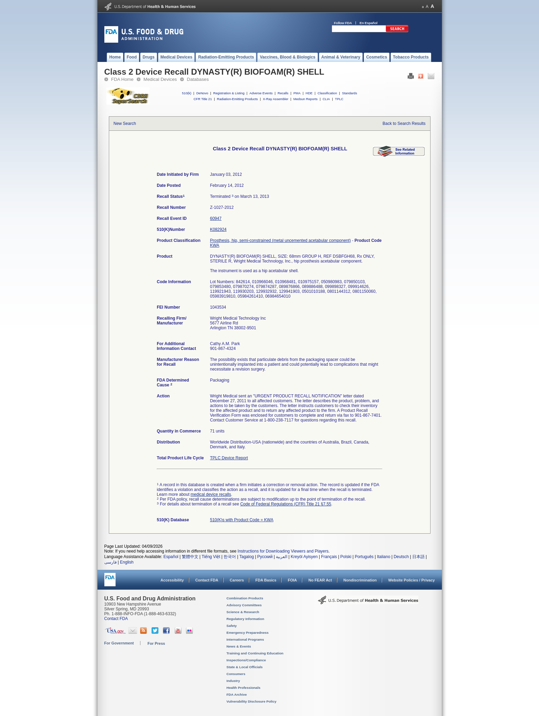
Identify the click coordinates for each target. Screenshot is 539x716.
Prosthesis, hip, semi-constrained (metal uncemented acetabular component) (280, 240)
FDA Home (122, 79)
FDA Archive (237, 694)
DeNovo (202, 93)
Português (364, 556)
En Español (368, 23)
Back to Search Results (404, 123)
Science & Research (243, 612)
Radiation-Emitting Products (237, 99)
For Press (156, 643)
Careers (237, 580)
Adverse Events (260, 93)
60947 (215, 218)
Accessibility (172, 580)
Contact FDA (206, 580)
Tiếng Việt (210, 556)
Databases (198, 79)
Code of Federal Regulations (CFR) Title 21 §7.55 (285, 504)
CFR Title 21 (203, 99)
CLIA (326, 99)
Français (329, 556)
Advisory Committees (244, 605)
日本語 (418, 556)
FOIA (292, 580)
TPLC (339, 99)
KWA (214, 245)
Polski (345, 556)
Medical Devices (160, 79)
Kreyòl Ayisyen (304, 556)
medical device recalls (210, 494)
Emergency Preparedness (248, 632)
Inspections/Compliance (246, 660)
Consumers (236, 674)
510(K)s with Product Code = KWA (241, 519)
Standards (349, 93)
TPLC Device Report (229, 458)
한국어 (230, 556)
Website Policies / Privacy (411, 580)
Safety (232, 626)
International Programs (245, 639)
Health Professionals (243, 688)
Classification (327, 93)
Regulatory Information (246, 619)
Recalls (283, 93)
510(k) (186, 93)
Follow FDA (343, 23)
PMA (297, 93)
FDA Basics (265, 580)
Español (170, 556)
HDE (308, 93)
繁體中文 (190, 556)
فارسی (110, 562)
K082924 (218, 229)
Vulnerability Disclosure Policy (252, 701)
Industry (233, 681)
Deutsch (401, 556)
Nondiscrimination (360, 580)
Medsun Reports (305, 99)
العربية (281, 556)
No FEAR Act (320, 580)
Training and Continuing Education (255, 653)
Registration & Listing (229, 93)
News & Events (239, 646)
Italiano (383, 556)
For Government (119, 643)
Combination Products (245, 598)
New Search (125, 123)
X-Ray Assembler (275, 99)
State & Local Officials (245, 667)
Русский (265, 556)
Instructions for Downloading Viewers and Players (283, 551)
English (126, 562)
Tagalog (246, 556)
